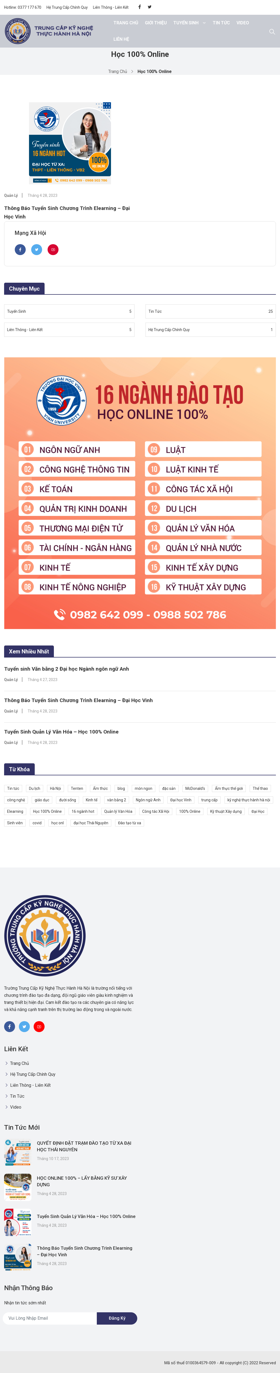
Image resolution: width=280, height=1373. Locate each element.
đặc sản (169, 788)
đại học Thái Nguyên (91, 822)
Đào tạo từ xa (129, 822)
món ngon (143, 788)
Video (243, 22)
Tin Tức (221, 22)
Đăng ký (117, 1318)
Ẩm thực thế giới (229, 788)
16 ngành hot (83, 811)
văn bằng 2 (116, 799)
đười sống (67, 799)
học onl (57, 822)
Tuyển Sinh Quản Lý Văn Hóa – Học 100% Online (63, 731)
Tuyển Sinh (186, 22)
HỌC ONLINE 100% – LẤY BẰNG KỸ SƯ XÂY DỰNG (86, 1181)
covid (37, 822)
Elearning (15, 811)
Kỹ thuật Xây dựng (226, 811)
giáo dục (42, 799)
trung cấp (209, 799)
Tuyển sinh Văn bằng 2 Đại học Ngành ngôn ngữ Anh (68, 667)
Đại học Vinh (180, 799)
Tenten (77, 788)
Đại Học (258, 811)
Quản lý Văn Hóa (118, 811)
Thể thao (260, 788)
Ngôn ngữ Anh (148, 799)
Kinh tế (91, 799)
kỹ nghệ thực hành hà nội (249, 799)
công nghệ (16, 799)
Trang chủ (125, 22)
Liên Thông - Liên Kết (111, 7)
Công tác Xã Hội (155, 811)
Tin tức (13, 788)
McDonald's (195, 788)
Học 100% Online (47, 811)
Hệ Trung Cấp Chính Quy (67, 7)
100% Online (189, 811)
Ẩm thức (100, 788)
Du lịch (34, 788)
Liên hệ (121, 39)
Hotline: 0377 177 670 (22, 7)
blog (121, 788)
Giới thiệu (156, 22)
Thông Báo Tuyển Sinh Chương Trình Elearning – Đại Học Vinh (80, 699)
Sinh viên (15, 822)
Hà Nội (55, 788)
